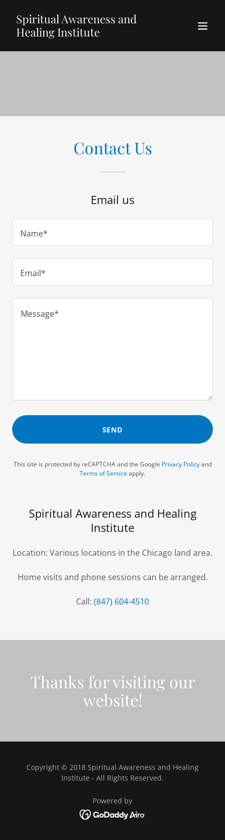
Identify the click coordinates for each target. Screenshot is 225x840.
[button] (203, 26)
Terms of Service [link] (103, 473)
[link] (82, 33)
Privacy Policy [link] (181, 464)
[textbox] (112, 232)
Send (112, 429)
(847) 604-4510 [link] (121, 601)
